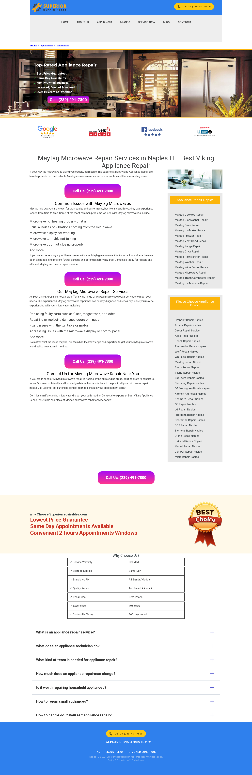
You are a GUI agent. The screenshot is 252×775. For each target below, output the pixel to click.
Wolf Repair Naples (186, 351)
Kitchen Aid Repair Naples (190, 393)
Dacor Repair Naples (187, 330)
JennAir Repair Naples (188, 451)
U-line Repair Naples (187, 435)
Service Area (146, 22)
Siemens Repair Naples (189, 430)
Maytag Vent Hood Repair (190, 241)
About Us (83, 22)
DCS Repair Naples (186, 425)
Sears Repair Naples (187, 367)
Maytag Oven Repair (187, 225)
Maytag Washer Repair (189, 262)
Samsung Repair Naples (189, 383)
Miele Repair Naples (187, 457)
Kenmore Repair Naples (189, 399)
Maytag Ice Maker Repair (190, 230)
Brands (125, 22)
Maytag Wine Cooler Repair (191, 267)
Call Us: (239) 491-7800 (197, 6)
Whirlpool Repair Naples (189, 356)
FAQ (98, 751)
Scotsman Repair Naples (190, 420)
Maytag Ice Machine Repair (191, 283)
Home (64, 22)
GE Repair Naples (185, 404)
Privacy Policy (113, 751)
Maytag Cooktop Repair (189, 214)
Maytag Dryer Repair (187, 251)
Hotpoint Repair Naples (189, 320)
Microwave (63, 45)
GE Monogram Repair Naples (192, 388)
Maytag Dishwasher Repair (191, 220)
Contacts (184, 22)
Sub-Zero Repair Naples (189, 378)
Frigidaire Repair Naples (189, 414)
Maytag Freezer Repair (189, 235)
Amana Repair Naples (188, 325)
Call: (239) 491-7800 (68, 99)
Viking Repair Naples (187, 372)
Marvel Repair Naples (188, 446)
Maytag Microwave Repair (191, 272)
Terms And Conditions (141, 751)
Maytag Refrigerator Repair (191, 256)
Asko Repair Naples (187, 335)
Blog (166, 22)
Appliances (104, 22)
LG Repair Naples (185, 409)
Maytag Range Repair (188, 246)
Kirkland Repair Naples (188, 441)
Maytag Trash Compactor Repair (195, 277)
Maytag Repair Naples (188, 362)
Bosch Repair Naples (187, 341)
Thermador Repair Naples (190, 346)
